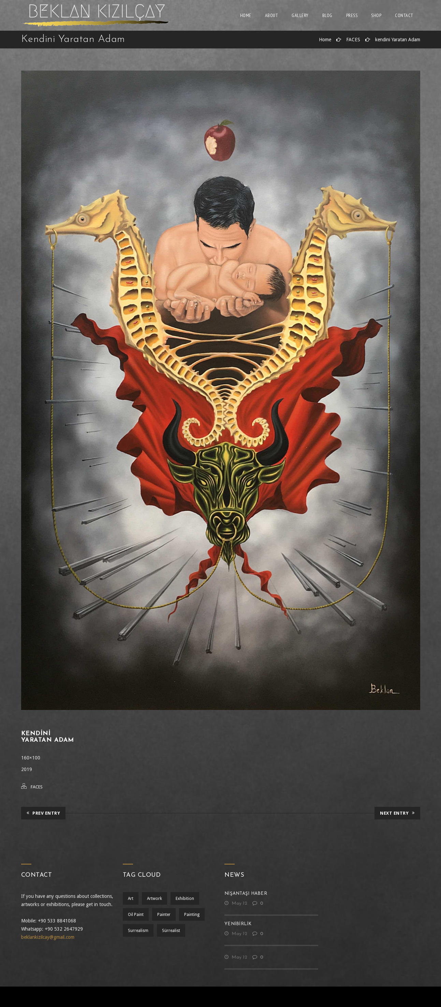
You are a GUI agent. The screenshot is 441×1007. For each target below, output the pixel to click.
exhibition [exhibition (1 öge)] (185, 898)
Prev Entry (43, 813)
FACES (353, 39)
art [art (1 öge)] (130, 898)
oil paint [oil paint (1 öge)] (136, 914)
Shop (376, 15)
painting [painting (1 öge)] (192, 914)
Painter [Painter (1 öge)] (164, 914)
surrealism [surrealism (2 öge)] (138, 930)
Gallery (300, 15)
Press (352, 15)
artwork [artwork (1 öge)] (154, 898)
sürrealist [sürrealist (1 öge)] (171, 930)
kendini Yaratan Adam (397, 39)
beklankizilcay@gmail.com (47, 937)
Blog (327, 15)
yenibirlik (238, 924)
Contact (404, 15)
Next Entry (397, 813)
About (271, 15)
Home (245, 15)
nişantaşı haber (245, 893)
